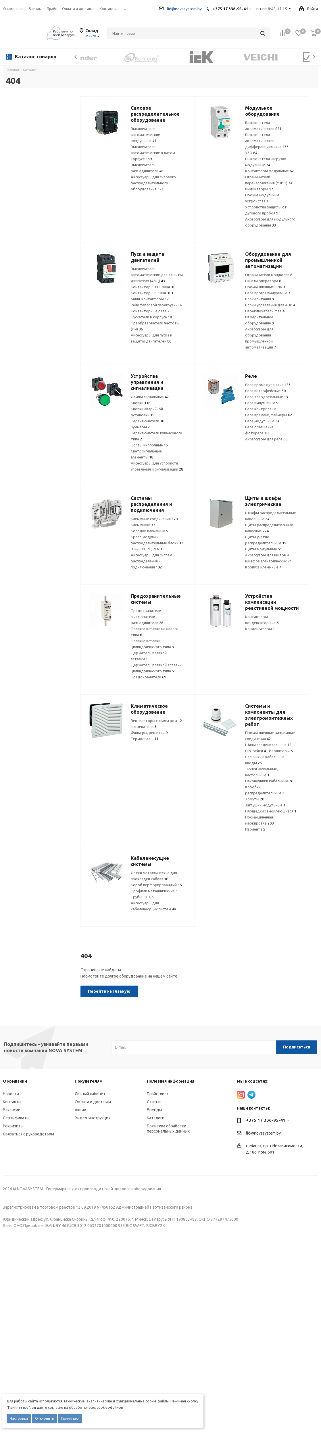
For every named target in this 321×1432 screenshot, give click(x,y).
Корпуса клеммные (263, 567)
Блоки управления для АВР (270, 305)
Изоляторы (281, 751)
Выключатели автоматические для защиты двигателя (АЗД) (157, 275)
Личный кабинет (90, 1094)
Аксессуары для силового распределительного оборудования (153, 183)
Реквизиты (13, 1126)
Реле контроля (260, 409)
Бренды (154, 1110)
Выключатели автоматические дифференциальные (267, 141)
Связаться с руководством (28, 1134)
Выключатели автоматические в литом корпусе (153, 153)
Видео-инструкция (92, 1118)
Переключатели (147, 421)
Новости (11, 1094)
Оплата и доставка (93, 1102)
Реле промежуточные (268, 385)
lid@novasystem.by (180, 9)
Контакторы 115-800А (153, 287)
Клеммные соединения (154, 519)
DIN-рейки (255, 751)
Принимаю (70, 1418)
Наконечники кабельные (269, 781)
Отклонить (44, 1418)
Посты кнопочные (149, 445)
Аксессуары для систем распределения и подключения (151, 561)
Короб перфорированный (156, 885)
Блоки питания (259, 299)
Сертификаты (16, 1118)
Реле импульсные (261, 403)
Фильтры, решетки (149, 733)
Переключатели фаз (265, 311)
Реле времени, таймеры (268, 415)
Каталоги (155, 1118)
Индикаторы (259, 189)
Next (314, 57)
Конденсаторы (260, 629)
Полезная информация (170, 1081)
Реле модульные (262, 421)
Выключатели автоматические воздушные (145, 135)
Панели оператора (263, 281)
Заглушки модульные (265, 805)
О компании (13, 9)
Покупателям (89, 1081)
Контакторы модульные (269, 171)
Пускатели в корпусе (151, 317)
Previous (76, 57)
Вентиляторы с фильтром (156, 721)
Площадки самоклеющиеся (270, 811)
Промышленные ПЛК (265, 287)
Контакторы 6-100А (152, 293)
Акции (80, 1110)
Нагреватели (143, 727)
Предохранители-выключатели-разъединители (147, 617)
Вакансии (11, 1110)
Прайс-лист (158, 1094)
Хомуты (254, 799)
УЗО (251, 153)
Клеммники (143, 525)
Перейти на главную (109, 991)
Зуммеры (140, 427)
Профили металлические (154, 891)
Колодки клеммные (149, 531)
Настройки (19, 1418)
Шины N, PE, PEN (147, 549)
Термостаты (144, 739)
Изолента (255, 829)
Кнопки (140, 403)
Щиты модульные (263, 549)
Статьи (154, 1102)
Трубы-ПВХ (142, 897)
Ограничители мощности (268, 275)
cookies (103, 1407)
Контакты (12, 1102)
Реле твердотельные (266, 397)
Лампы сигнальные (150, 397)
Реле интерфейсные (265, 391)
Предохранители (148, 677)
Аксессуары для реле (266, 439)
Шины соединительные (268, 745)
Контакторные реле (150, 311)
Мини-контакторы (150, 299)
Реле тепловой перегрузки (156, 305)
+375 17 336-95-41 (230, 9)
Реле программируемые (267, 293)
